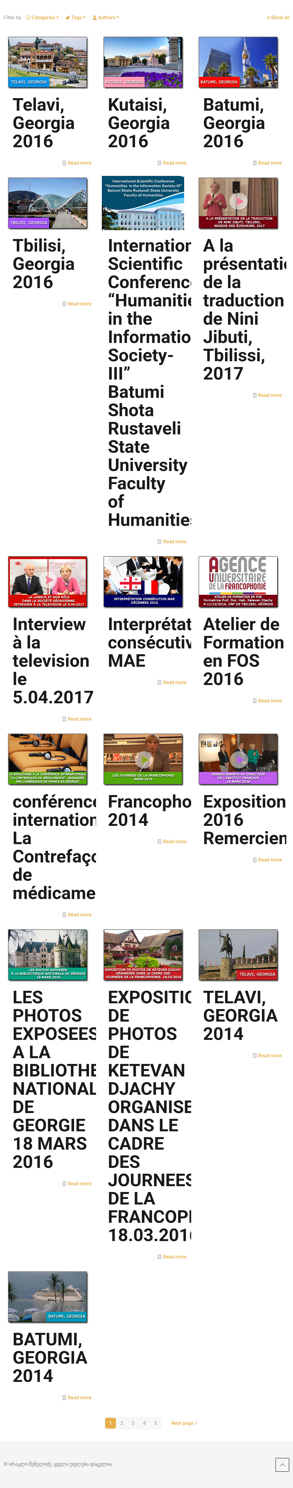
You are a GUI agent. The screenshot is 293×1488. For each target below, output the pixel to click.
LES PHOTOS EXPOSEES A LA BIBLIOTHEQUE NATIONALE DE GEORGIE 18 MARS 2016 (73, 1079)
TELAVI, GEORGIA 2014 (240, 1015)
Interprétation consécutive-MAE (162, 642)
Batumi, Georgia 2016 (234, 123)
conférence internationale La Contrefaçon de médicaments (68, 847)
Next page (184, 1423)
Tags (76, 17)
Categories (43, 17)
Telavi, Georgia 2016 (44, 123)
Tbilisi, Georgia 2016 (44, 263)
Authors (106, 17)
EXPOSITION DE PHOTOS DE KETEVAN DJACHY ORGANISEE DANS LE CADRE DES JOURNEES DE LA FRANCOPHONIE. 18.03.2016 (177, 1116)
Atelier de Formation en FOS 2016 (243, 651)
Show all (277, 17)
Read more (79, 163)
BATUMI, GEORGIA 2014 (50, 1357)
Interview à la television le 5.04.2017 (53, 661)
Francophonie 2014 (162, 810)
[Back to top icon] (282, 1465)
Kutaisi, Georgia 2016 (139, 123)
